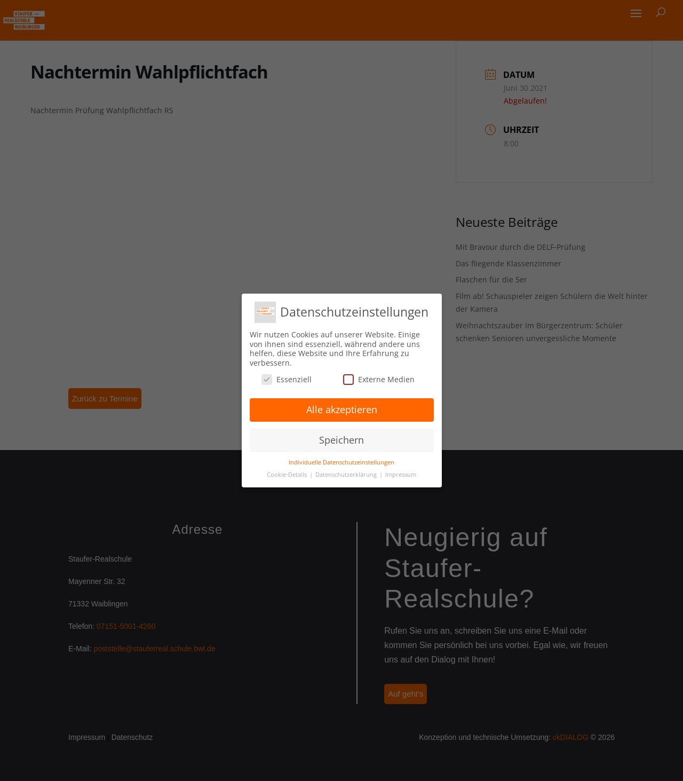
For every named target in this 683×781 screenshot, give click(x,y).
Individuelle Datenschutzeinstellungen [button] (341, 462)
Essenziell (286, 379)
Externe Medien (379, 379)
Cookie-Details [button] (287, 474)
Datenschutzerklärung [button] (346, 474)
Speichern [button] (341, 439)
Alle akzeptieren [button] (341, 409)
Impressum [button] (400, 474)
